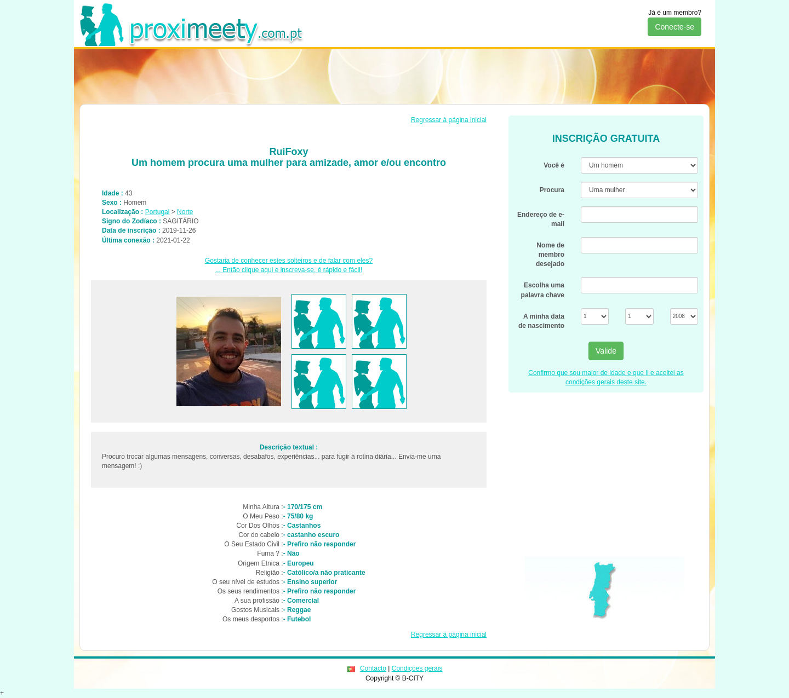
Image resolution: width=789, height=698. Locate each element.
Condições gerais (417, 668)
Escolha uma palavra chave (542, 289)
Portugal (157, 212)
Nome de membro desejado (550, 254)
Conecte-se (674, 26)
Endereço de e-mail (540, 219)
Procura (552, 190)
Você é (554, 165)
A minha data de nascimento (541, 321)
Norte (185, 212)
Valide (606, 351)
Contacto (373, 668)
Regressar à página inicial (449, 120)
